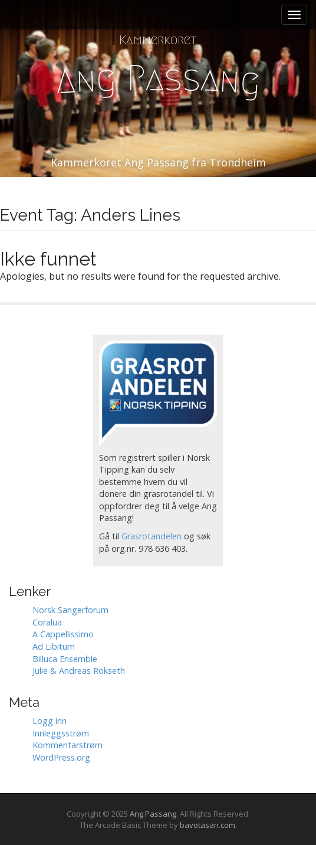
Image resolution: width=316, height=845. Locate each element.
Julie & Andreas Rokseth (78, 670)
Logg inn (49, 720)
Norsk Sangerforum (70, 609)
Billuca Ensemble (64, 658)
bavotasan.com (207, 825)
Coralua (47, 622)
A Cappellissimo (63, 634)
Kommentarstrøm (67, 745)
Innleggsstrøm (60, 733)
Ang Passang (153, 813)
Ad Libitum (53, 646)
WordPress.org (61, 757)
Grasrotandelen (151, 536)
